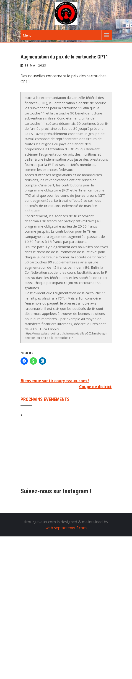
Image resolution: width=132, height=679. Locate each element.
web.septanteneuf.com (66, 527)
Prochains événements (45, 399)
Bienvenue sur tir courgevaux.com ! (55, 380)
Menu (27, 35)
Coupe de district (95, 386)
